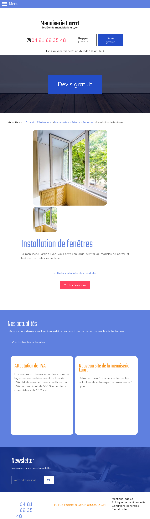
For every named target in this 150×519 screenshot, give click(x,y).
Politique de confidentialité (129, 502)
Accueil (30, 122)
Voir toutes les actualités (28, 342)
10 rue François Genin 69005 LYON (80, 505)
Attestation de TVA (30, 366)
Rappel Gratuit (83, 40)
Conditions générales (125, 505)
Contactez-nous (75, 285)
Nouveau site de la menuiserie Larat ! (104, 368)
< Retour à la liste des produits (75, 273)
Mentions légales (122, 499)
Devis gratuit (110, 40)
